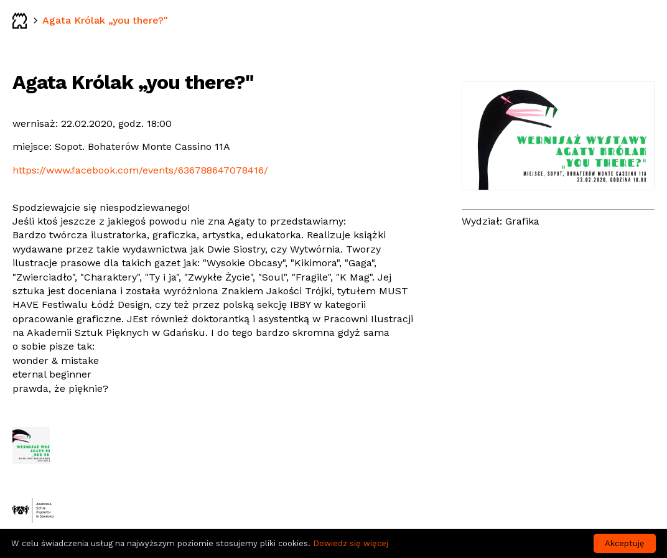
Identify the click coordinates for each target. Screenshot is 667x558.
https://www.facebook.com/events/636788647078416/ (140, 170)
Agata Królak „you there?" (105, 20)
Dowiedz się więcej (350, 543)
